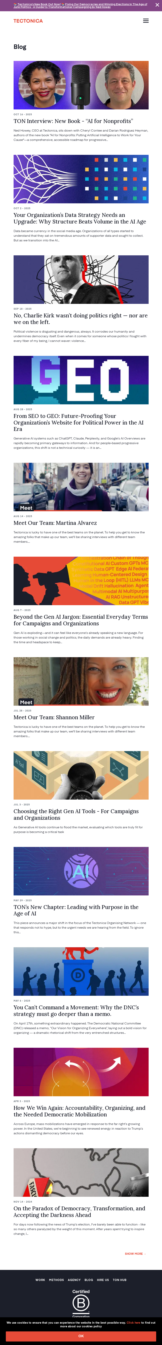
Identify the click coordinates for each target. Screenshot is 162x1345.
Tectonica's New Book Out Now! (39, 4)
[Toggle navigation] (144, 20)
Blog (89, 1280)
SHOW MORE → (135, 1254)
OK (81, 1336)
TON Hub (119, 1280)
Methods (56, 1280)
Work (40, 1280)
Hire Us (103, 1280)
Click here (133, 1323)
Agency (74, 1280)
